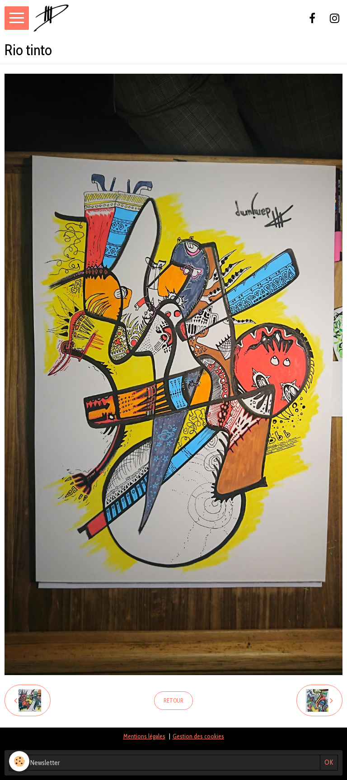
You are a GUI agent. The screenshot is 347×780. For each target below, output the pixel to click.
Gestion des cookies (198, 736)
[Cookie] (19, 761)
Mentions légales (144, 736)
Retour (173, 700)
